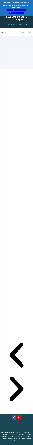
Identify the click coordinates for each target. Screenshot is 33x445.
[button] (16, 355)
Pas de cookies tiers (20, 10)
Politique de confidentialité (16, 12)
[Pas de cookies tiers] (31, 8)
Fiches (20, 22)
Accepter (10, 10)
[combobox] (25, 33)
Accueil (13, 22)
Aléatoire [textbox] (22, 33)
